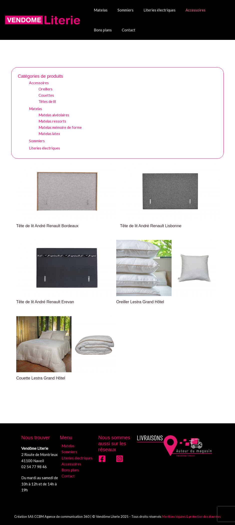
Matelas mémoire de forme (60, 127)
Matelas (99, 10)
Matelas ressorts (52, 120)
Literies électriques (153, 10)
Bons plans (213, 10)
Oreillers (45, 88)
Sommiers (122, 10)
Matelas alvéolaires (55, 114)
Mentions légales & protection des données (191, 516)
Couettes (46, 95)
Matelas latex (50, 133)
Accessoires (187, 10)
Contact (99, 30)
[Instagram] (119, 458)
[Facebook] (102, 458)
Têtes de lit (47, 101)
